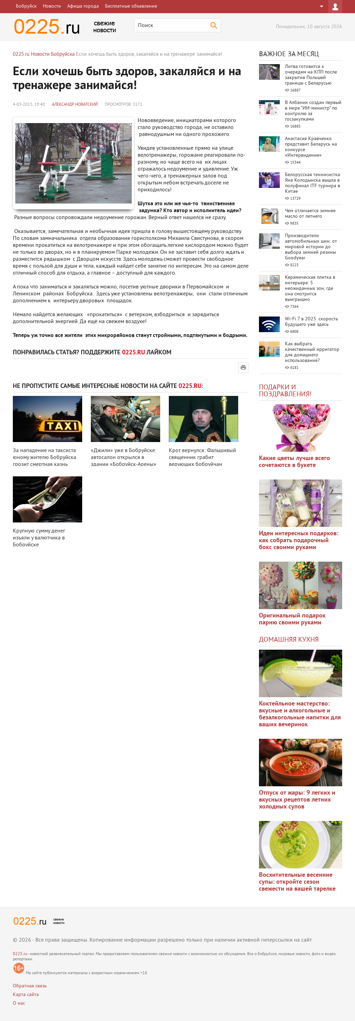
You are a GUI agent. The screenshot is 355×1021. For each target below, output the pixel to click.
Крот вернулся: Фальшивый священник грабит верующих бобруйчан (202, 457)
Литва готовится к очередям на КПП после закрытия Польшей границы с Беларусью (311, 75)
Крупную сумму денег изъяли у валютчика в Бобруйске (39, 538)
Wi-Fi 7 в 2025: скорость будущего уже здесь (311, 322)
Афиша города (83, 6)
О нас (19, 1003)
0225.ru (20, 954)
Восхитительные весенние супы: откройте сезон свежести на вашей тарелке (297, 882)
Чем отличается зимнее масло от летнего (310, 213)
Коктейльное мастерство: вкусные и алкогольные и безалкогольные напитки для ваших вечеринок (300, 714)
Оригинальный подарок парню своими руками (292, 619)
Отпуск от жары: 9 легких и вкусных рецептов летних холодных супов (297, 800)
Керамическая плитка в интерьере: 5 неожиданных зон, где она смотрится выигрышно (310, 289)
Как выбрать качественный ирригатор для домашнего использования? (312, 352)
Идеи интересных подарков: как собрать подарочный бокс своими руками (298, 541)
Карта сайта (26, 995)
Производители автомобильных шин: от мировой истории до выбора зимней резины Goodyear (311, 247)
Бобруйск (26, 6)
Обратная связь (30, 986)
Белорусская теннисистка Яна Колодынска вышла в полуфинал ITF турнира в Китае (312, 183)
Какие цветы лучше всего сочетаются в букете (294, 462)
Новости (52, 6)
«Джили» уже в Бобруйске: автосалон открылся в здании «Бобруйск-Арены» (123, 457)
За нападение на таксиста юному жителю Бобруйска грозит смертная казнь (44, 457)
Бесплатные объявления (131, 6)
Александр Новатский (75, 104)
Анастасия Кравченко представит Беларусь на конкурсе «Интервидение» (311, 147)
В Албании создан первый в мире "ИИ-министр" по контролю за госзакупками (313, 111)
